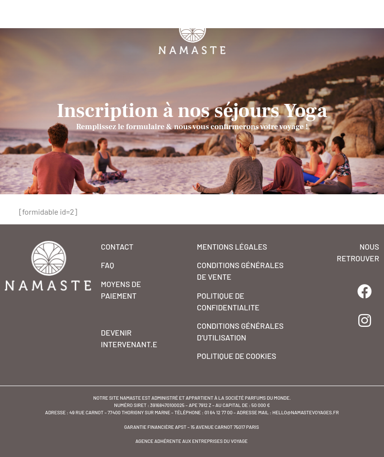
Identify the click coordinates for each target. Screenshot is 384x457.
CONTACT (117, 246)
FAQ (107, 265)
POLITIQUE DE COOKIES (236, 355)
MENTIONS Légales (232, 246)
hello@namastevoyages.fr (305, 412)
